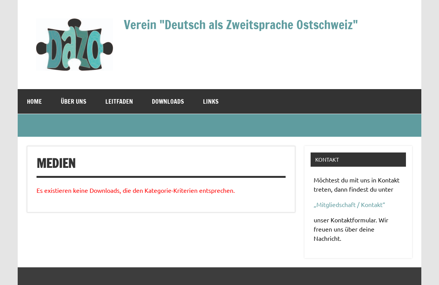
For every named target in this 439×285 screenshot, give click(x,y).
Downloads (168, 101)
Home (34, 101)
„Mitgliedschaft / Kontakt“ (349, 204)
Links (211, 101)
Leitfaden (119, 101)
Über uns (73, 101)
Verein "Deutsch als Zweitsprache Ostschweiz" (241, 24)
